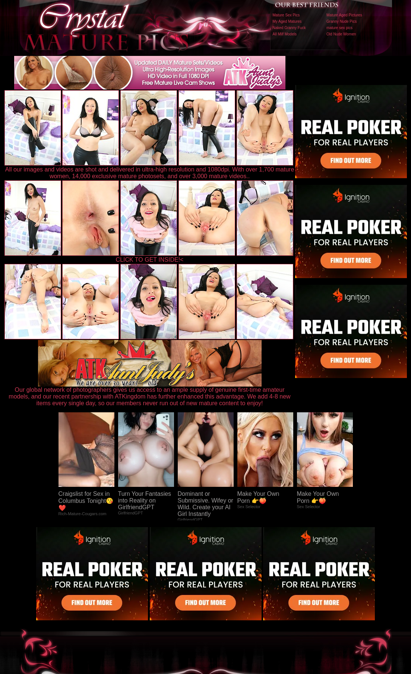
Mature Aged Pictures (344, 15)
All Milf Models (285, 34)
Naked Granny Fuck (289, 28)
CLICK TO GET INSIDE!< (150, 259)
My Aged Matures (287, 21)
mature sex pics (339, 28)
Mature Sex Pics (286, 15)
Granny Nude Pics (341, 21)
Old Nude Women (341, 34)
